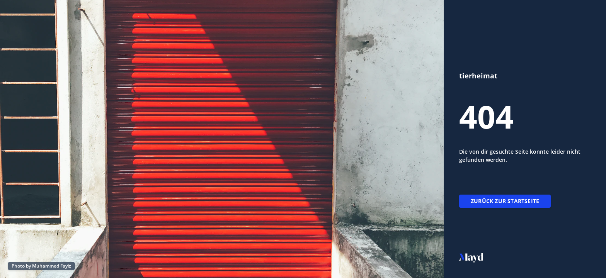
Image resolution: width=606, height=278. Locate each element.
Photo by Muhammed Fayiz (41, 266)
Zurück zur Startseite (505, 201)
